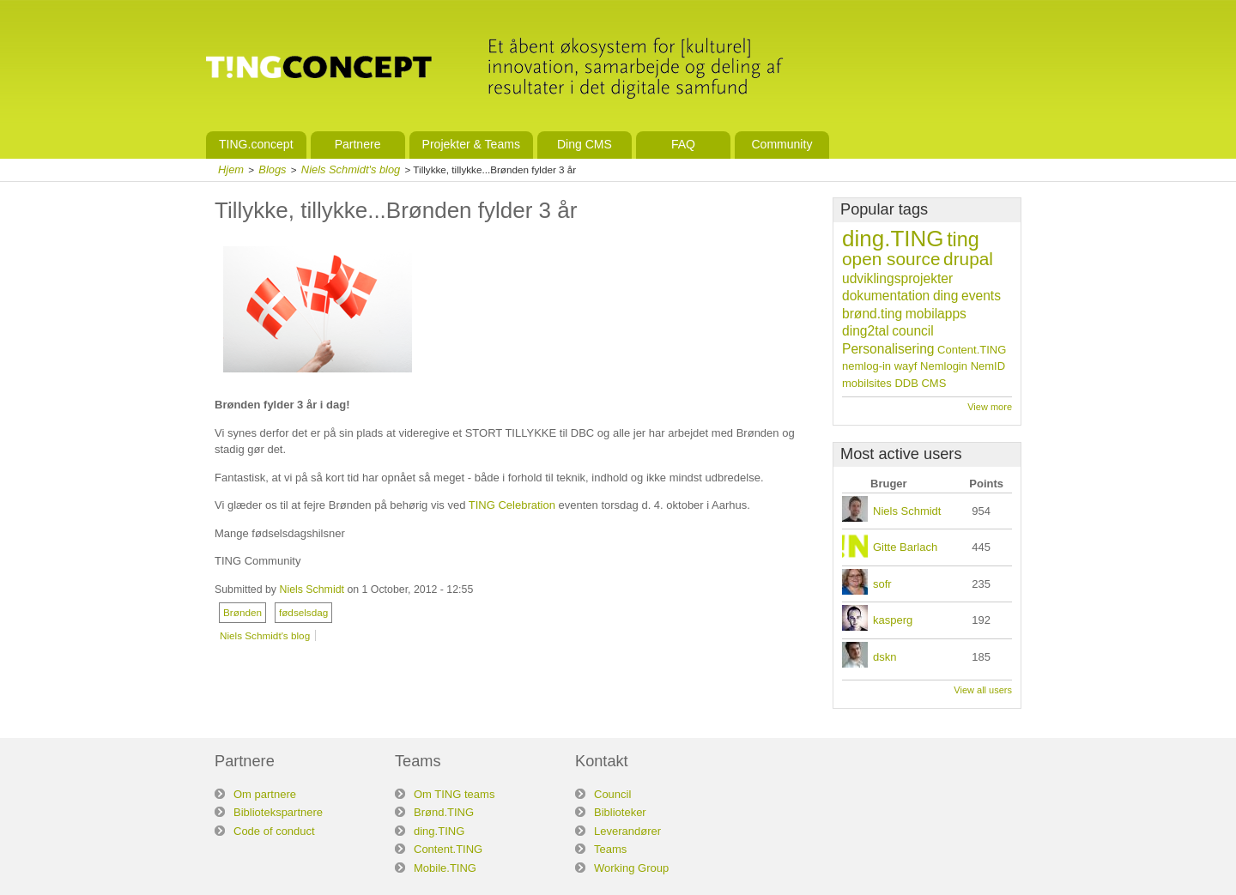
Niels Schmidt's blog (350, 169)
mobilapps (936, 313)
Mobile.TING (445, 868)
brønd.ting (872, 313)
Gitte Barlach (905, 547)
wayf (906, 366)
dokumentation (886, 295)
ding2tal (865, 331)
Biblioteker (620, 812)
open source (891, 259)
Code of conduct (274, 831)
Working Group (631, 868)
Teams (610, 849)
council (913, 331)
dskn (884, 656)
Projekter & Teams (471, 144)
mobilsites (867, 383)
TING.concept (256, 144)
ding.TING (893, 238)
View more (989, 407)
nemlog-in (866, 366)
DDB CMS (920, 383)
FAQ (683, 144)
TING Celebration (512, 505)
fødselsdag (303, 612)
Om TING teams (454, 794)
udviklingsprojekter (897, 278)
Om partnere (264, 794)
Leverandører (627, 831)
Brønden (242, 612)
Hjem (231, 169)
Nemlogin (943, 366)
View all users (983, 690)
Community (781, 144)
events (981, 295)
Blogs (272, 169)
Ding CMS (584, 144)
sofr (882, 584)
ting (963, 239)
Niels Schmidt (311, 590)
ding (945, 295)
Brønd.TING (444, 812)
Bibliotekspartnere (278, 812)
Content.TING (971, 349)
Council (612, 794)
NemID (988, 366)
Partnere (358, 144)
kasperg (892, 620)
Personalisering (888, 349)
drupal (968, 259)
